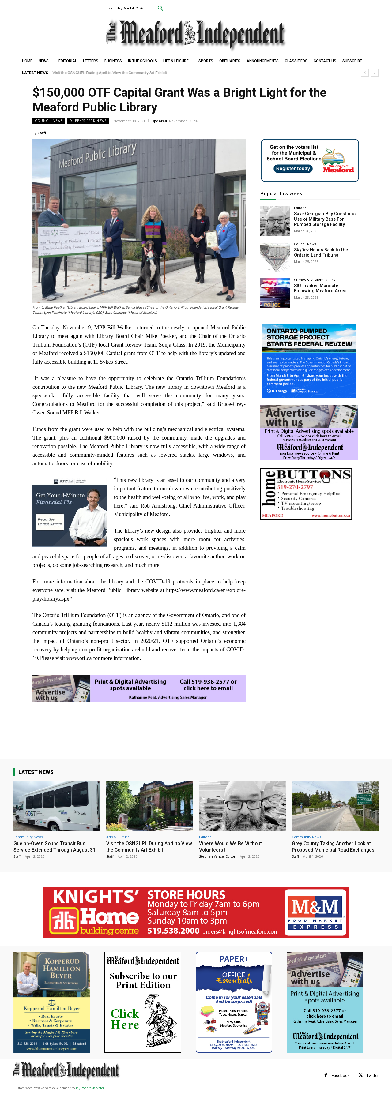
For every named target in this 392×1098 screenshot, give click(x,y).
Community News (28, 836)
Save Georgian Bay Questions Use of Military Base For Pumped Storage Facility (323, 219)
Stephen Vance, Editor (217, 856)
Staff (41, 132)
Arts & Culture (118, 836)
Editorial (300, 207)
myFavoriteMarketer (90, 1094)
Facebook (341, 1081)
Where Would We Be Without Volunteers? (232, 846)
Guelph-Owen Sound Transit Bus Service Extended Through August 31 (53, 849)
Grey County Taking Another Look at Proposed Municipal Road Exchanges (334, 849)
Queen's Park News (88, 121)
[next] (375, 73)
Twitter (373, 1081)
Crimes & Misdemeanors (314, 279)
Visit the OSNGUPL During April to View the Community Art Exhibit (110, 72)
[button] (160, 8)
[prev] (365, 73)
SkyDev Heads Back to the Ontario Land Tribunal (319, 252)
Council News (48, 121)
